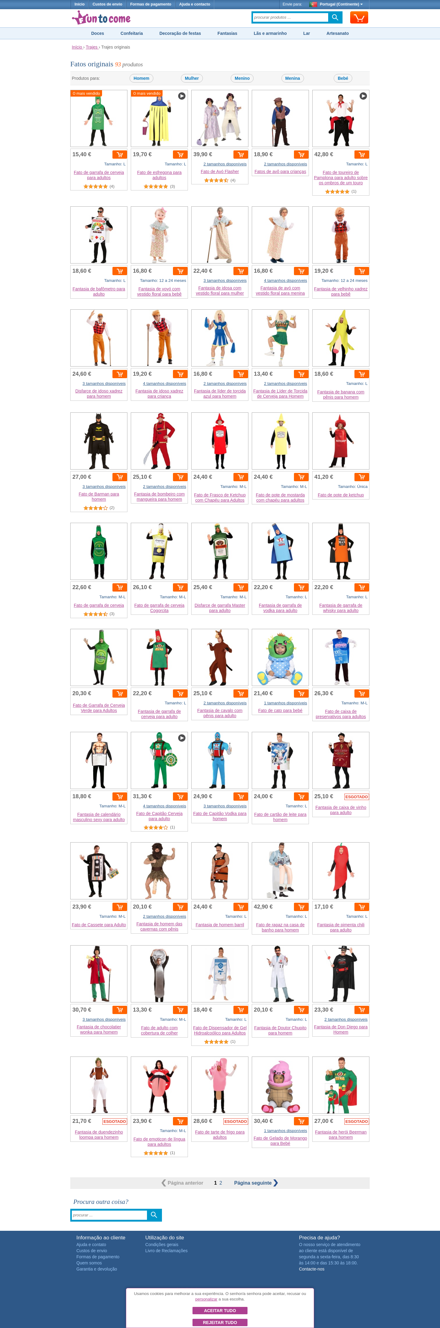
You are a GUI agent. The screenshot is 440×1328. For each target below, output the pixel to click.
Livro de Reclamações (166, 1250)
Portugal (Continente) (336, 4)
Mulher (192, 78)
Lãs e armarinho (270, 33)
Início (80, 4)
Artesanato (337, 33)
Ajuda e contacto (194, 4)
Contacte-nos (311, 1269)
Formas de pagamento (150, 4)
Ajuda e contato (91, 1244)
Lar (306, 33)
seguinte (256, 1183)
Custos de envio (107, 4)
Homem (141, 78)
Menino (242, 78)
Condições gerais (161, 1244)
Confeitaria (132, 33)
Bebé (343, 78)
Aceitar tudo (220, 1310)
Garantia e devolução (96, 1269)
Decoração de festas (180, 33)
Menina (292, 78)
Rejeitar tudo (220, 1322)
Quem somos (89, 1262)
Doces (97, 33)
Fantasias (227, 33)
